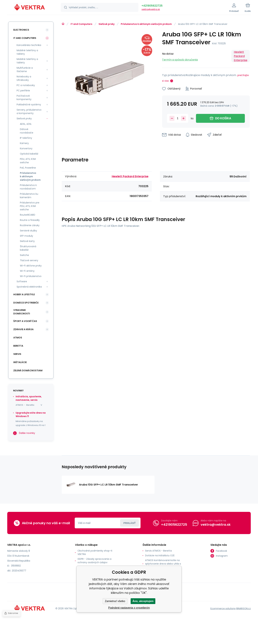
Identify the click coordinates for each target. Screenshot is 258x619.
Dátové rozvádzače (26, 131)
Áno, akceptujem (143, 601)
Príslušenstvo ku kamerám (29, 195)
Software (22, 281)
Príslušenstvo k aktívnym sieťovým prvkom (146, 24)
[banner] (29, 8)
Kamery (24, 143)
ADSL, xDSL (26, 124)
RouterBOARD (27, 214)
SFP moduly (26, 235)
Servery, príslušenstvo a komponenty (29, 111)
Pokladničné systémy (29, 104)
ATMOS (17, 337)
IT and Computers (81, 24)
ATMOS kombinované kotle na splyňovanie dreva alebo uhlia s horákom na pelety (163, 564)
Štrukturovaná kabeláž (28, 248)
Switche (24, 255)
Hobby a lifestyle (24, 294)
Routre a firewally (30, 220)
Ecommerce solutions (223, 608)
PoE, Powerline (28, 167)
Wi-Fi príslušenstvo (30, 276)
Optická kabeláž (29, 153)
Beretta (18, 345)
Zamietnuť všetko (115, 601)
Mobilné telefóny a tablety (27, 52)
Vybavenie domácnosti (21, 311)
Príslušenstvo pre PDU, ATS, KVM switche (29, 206)
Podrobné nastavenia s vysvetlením (129, 607)
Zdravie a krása (23, 329)
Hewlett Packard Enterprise (240, 56)
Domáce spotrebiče (26, 302)
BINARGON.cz (243, 608)
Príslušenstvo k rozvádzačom (28, 187)
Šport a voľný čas (25, 321)
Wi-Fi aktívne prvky (31, 265)
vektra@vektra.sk (151, 9)
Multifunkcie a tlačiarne (25, 69)
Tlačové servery (29, 260)
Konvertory (26, 148)
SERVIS (17, 354)
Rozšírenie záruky (29, 225)
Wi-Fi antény (27, 271)
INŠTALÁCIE (20, 362)
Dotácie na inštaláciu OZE (160, 555)
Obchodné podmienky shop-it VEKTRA (94, 552)
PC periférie (23, 90)
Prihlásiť (129, 523)
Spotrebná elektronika (29, 286)
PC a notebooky (26, 85)
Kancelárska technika (29, 45)
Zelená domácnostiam (27, 370)
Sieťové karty (27, 241)
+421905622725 (152, 6)
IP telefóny (26, 138)
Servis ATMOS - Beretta (158, 550)
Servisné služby (28, 230)
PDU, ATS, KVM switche (28, 160)
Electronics (21, 29)
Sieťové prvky (107, 24)
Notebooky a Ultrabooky (24, 78)
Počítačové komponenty (24, 97)
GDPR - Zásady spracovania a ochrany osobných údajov (94, 560)
